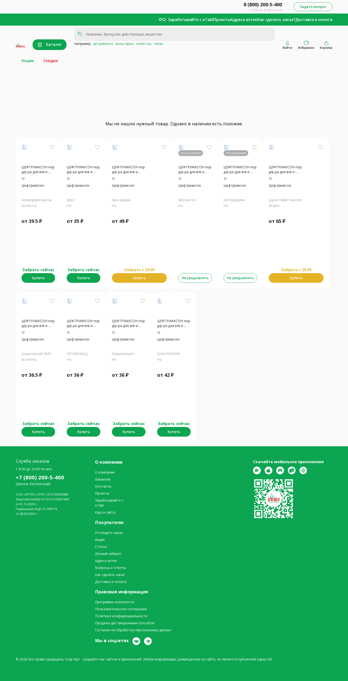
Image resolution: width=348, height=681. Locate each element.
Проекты (222, 19)
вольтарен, (124, 43)
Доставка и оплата (313, 19)
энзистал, (143, 43)
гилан (157, 43)
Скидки (51, 60)
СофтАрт (72, 659)
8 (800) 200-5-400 (263, 4)
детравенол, (102, 43)
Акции (28, 60)
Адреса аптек (244, 19)
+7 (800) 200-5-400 (40, 477)
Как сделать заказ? (276, 19)
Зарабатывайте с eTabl (190, 19)
